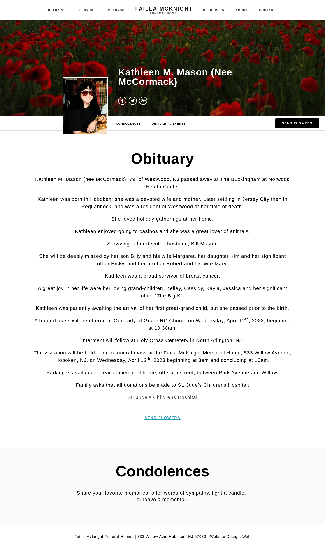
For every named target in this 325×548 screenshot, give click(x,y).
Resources (213, 10)
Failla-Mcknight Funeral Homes (104, 537)
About (242, 10)
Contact (267, 10)
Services (88, 10)
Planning (117, 10)
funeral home (163, 13)
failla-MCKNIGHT (164, 9)
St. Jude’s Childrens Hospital (162, 397)
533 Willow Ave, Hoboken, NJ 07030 (171, 537)
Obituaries (57, 10)
